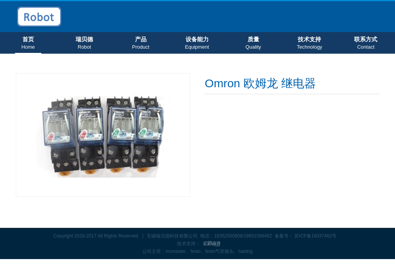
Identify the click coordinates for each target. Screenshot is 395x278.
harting (245, 251)
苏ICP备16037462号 (315, 236)
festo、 (198, 251)
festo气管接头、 (221, 251)
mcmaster (175, 251)
